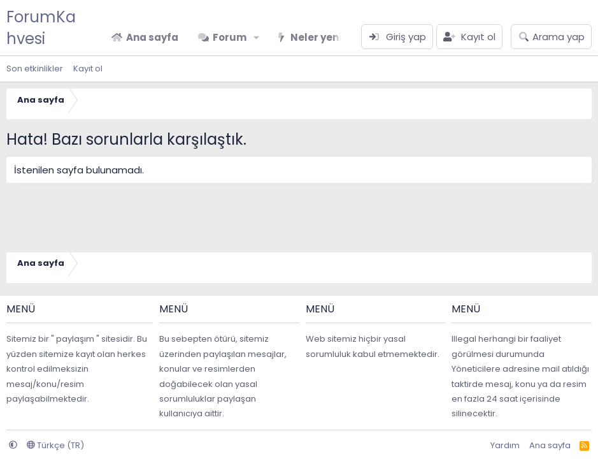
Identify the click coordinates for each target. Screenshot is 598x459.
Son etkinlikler (34, 68)
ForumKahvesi (41, 27)
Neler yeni (315, 37)
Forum (229, 37)
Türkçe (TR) (55, 445)
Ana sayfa (152, 37)
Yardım (505, 445)
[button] (257, 37)
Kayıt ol (88, 68)
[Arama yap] (551, 36)
